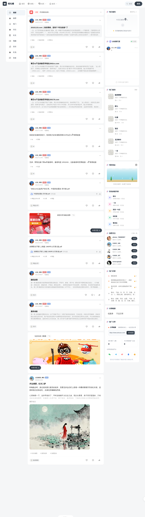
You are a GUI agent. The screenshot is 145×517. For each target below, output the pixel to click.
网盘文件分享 (36, 198)
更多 (136, 90)
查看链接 (75, 135)
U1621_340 (116, 243)
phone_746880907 (119, 237)
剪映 (38, 139)
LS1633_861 (39, 377)
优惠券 (110, 314)
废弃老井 (44, 453)
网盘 (52, 198)
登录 (138, 4)
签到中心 (133, 12)
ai (32, 139)
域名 (33, 40)
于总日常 (119, 314)
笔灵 (38, 166)
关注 (134, 238)
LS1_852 (38, 20)
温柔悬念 (54, 453)
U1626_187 (116, 255)
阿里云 (51, 40)
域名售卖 (41, 40)
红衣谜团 (34, 453)
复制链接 (130, 332)
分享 (45, 198)
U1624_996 (116, 249)
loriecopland (117, 261)
